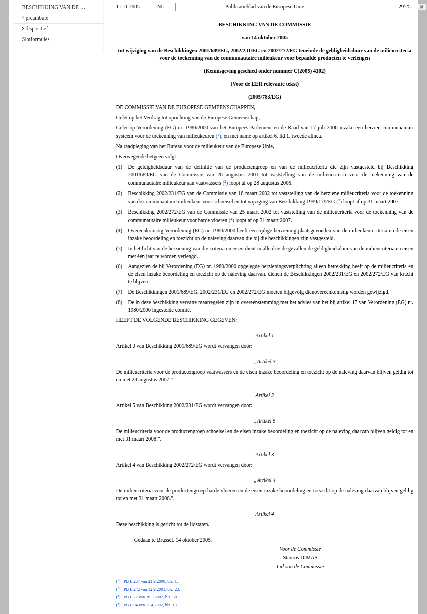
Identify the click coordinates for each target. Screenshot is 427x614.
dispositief (35, 28)
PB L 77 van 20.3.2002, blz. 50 (150, 597)
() (218, 136)
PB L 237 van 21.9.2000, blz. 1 (150, 581)
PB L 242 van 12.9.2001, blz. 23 (151, 589)
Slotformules (36, 39)
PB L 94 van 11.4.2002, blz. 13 (150, 605)
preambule (35, 18)
